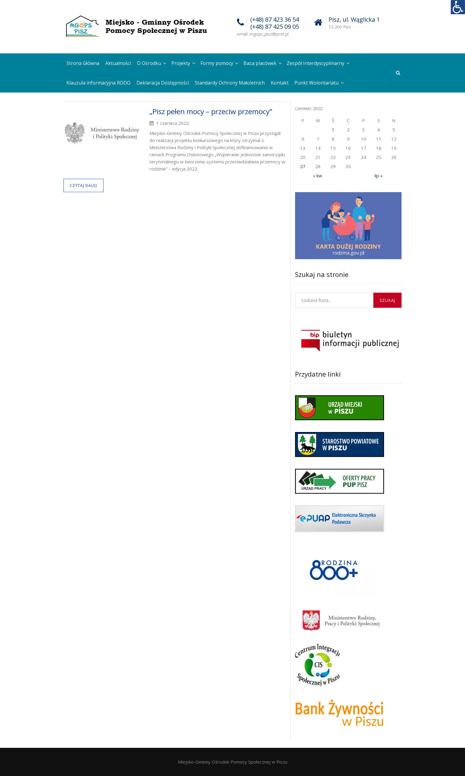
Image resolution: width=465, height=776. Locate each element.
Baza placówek (259, 63)
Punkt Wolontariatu (316, 82)
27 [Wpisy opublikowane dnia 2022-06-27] (302, 166)
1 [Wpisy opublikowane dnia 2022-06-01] (333, 130)
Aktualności (118, 63)
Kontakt (280, 82)
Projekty (180, 63)
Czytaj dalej (83, 185)
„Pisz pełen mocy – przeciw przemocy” (210, 111)
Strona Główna (82, 63)
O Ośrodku (149, 63)
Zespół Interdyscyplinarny (315, 63)
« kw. (318, 176)
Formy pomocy (216, 63)
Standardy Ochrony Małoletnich (230, 82)
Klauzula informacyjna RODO (98, 82)
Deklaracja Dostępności (162, 82)
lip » (379, 176)
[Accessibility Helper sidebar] (458, 7)
